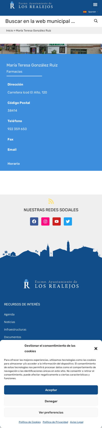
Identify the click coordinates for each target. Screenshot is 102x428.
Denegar (51, 401)
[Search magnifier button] (96, 22)
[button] (96, 348)
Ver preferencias (51, 412)
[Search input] (48, 22)
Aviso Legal (76, 422)
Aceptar (51, 390)
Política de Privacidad (55, 422)
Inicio (9, 31)
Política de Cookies (30, 422)
